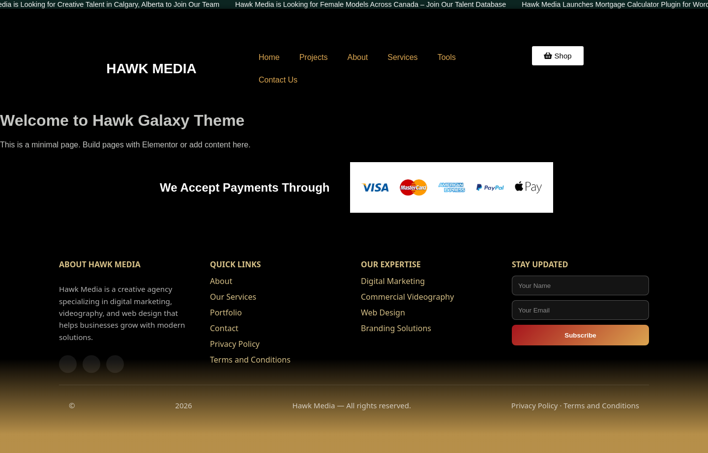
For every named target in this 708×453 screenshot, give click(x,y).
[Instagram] (91, 364)
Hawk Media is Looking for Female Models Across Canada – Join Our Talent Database (373, 4)
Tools (447, 57)
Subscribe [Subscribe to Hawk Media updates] (580, 335)
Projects (313, 57)
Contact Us (278, 80)
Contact (224, 328)
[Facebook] (68, 364)
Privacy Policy (235, 344)
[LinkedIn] (115, 364)
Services (402, 57)
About (357, 57)
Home (269, 57)
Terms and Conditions (250, 359)
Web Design (383, 312)
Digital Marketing (393, 281)
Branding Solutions (396, 328)
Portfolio (226, 312)
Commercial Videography (407, 296)
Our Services (233, 296)
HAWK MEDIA (151, 68)
